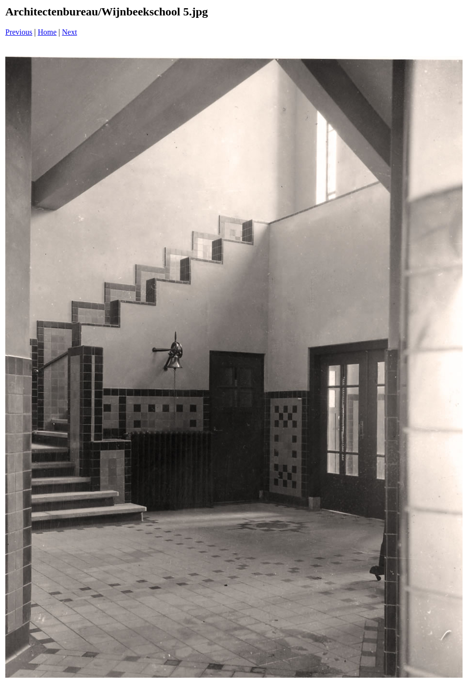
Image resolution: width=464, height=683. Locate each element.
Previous (18, 32)
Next (69, 32)
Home (47, 32)
